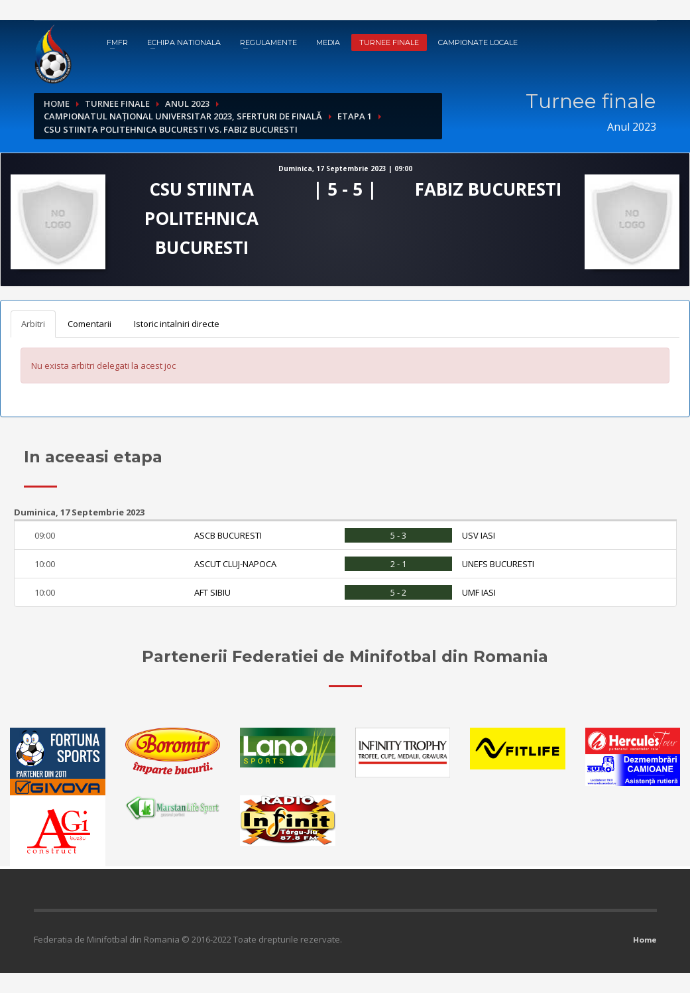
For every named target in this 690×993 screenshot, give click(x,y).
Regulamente (268, 42)
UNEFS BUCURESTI (498, 564)
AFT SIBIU (212, 592)
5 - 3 (398, 535)
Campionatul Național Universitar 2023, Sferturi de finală (183, 116)
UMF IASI (479, 592)
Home (57, 103)
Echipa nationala (184, 42)
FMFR (117, 42)
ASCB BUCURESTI (228, 535)
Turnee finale (389, 42)
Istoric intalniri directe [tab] (176, 324)
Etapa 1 (354, 116)
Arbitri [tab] (33, 324)
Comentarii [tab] (89, 324)
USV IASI (478, 535)
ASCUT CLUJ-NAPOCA (235, 564)
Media (328, 42)
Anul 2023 (187, 103)
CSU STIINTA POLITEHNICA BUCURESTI (201, 218)
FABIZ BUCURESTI (488, 189)
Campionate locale (478, 42)
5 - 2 (398, 592)
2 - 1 (398, 564)
